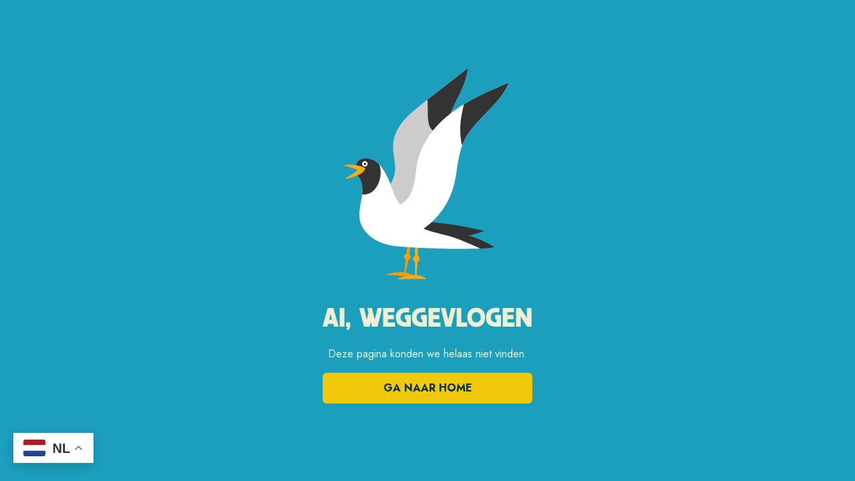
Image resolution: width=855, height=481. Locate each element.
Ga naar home (427, 387)
